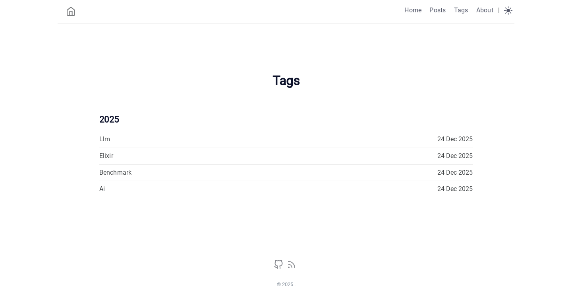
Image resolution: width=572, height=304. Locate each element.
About (484, 10)
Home (412, 10)
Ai (102, 189)
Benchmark (115, 172)
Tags (461, 10)
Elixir (106, 156)
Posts (437, 10)
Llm (104, 139)
